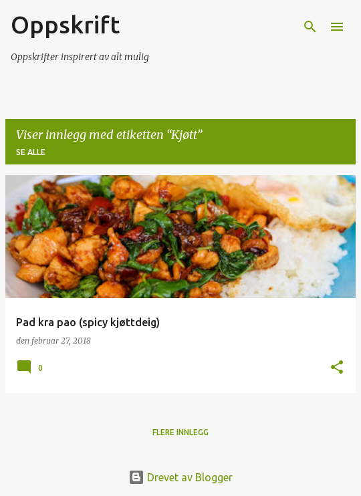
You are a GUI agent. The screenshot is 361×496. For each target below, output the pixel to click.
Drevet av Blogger (180, 477)
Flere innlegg (180, 432)
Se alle (30, 152)
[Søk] (310, 27)
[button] (337, 368)
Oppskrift (65, 24)
